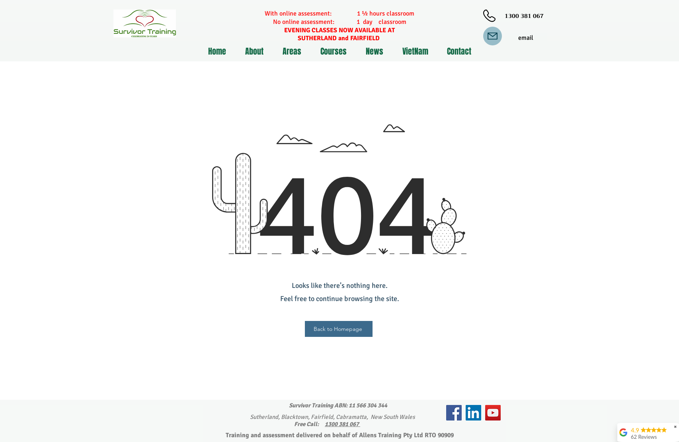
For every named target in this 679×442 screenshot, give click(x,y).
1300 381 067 (342, 424)
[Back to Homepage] (339, 329)
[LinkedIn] (473, 412)
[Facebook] (454, 412)
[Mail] (492, 36)
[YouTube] (493, 412)
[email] (526, 38)
